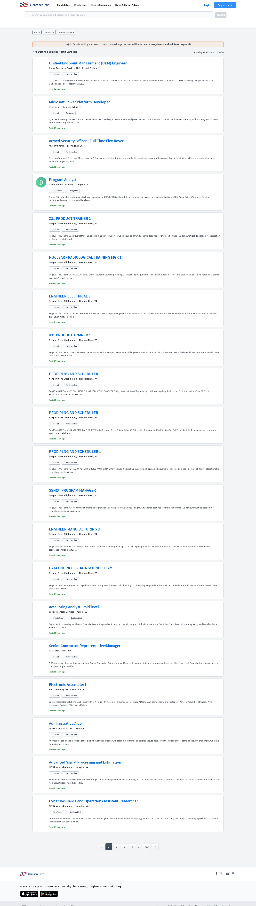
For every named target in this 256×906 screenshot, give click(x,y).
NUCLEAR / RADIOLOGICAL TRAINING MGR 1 (85, 257)
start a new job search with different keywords (167, 44)
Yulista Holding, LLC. (59, 689)
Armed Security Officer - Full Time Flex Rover (86, 140)
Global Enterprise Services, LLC (64, 68)
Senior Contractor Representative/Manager (84, 645)
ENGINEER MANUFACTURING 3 (74, 529)
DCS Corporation (57, 650)
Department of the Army (61, 184)
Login (207, 5)
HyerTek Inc (54, 106)
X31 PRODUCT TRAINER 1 (70, 334)
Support (37, 886)
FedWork (108, 886)
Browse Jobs (52, 886)
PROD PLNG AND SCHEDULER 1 (75, 373)
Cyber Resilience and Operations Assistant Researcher (93, 801)
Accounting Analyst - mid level (74, 606)
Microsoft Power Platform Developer (79, 101)
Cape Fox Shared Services (61, 611)
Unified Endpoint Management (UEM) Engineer (88, 63)
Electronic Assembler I (67, 684)
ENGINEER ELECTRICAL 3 (69, 296)
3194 (146, 846)
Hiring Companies (101, 5)
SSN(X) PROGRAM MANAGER (72, 490)
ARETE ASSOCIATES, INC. (61, 728)
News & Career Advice (127, 5)
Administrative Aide (65, 723)
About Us (25, 886)
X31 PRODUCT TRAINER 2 (70, 218)
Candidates (63, 5)
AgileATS (96, 886)
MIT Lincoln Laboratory (60, 767)
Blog (118, 886)
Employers (80, 5)
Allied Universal (56, 145)
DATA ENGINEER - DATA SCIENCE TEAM (80, 567)
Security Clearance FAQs (75, 886)
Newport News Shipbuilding (63, 223)
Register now (225, 5)
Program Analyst (63, 179)
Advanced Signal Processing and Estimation (85, 762)
